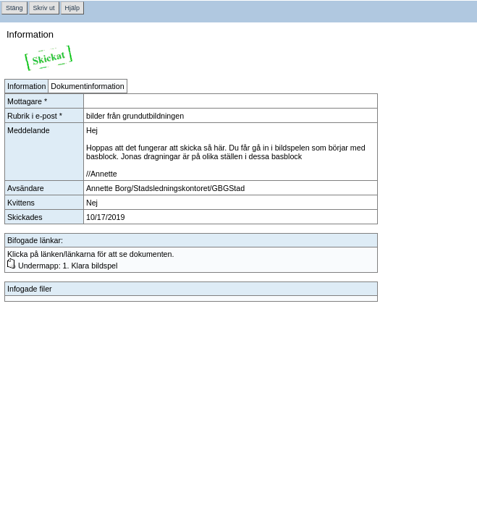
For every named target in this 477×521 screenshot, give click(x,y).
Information (26, 86)
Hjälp (72, 8)
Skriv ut (44, 8)
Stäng (14, 8)
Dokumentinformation (87, 86)
